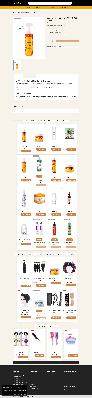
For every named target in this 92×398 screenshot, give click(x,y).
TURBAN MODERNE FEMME (24, 310)
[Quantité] (49, 41)
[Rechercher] (50, 3)
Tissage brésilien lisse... (24, 278)
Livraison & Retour (34, 375)
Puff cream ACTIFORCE (39, 144)
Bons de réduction (50, 383)
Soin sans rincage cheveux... (24, 175)
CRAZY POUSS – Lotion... (69, 210)
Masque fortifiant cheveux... (69, 175)
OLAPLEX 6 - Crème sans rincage (54, 210)
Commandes (49, 377)
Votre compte (51, 371)
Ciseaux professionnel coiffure (54, 310)
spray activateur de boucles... (24, 210)
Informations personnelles (52, 375)
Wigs (46, 7)
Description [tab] (18, 76)
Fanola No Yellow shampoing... (39, 242)
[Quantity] (19, 151)
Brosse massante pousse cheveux (71, 350)
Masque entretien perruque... (54, 144)
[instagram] (66, 389)
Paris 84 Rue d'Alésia (68, 379)
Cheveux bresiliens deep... (39, 278)
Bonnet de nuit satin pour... (21, 350)
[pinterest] (64, 389)
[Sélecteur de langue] (74, 3)
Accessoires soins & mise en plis (20, 382)
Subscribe (39, 176)
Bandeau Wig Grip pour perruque (69, 310)
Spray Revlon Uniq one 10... (54, 242)
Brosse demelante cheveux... (54, 350)
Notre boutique (33, 386)
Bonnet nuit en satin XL (69, 278)
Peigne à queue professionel (37, 350)
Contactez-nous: (16, 0)
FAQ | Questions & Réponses (36, 381)
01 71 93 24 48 (22, 0)
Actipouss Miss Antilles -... (69, 144)
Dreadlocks (52, 7)
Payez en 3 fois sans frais (35, 388)
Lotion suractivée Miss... (69, 242)
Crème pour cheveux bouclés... (39, 313)
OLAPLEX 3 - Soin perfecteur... (24, 239)
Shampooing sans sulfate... (54, 175)
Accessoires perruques (18, 380)
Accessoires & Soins (62, 7)
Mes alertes (49, 385)
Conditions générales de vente (36, 379)
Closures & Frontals (37, 7)
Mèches (28, 7)
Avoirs (48, 379)
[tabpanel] (29, 38)
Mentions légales (33, 377)
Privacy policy (16, 394)
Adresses (49, 381)
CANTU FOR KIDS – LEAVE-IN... (39, 210)
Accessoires (15, 378)
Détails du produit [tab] (29, 76)
